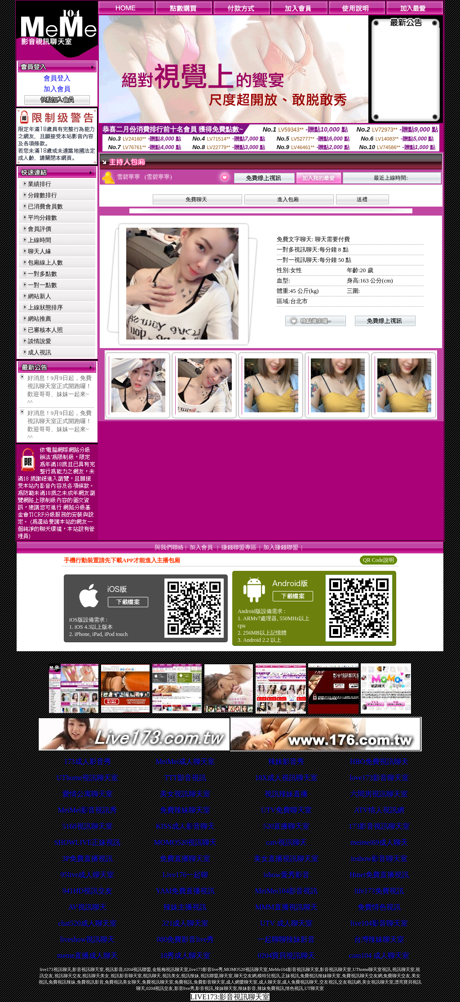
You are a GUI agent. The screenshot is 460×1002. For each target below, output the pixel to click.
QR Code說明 (378, 560)
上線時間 (39, 240)
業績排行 (39, 184)
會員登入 (57, 78)
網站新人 (39, 296)
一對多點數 (42, 273)
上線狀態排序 (45, 307)
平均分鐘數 (42, 217)
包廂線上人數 (45, 262)
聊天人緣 (39, 251)
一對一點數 (42, 285)
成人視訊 (39, 352)
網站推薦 (39, 318)
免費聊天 (196, 199)
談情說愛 (39, 341)
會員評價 (39, 228)
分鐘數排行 (42, 195)
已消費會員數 (45, 206)
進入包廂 (288, 199)
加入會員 (57, 89)
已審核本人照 (45, 330)
